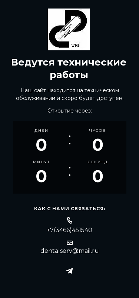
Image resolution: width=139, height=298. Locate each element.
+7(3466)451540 (69, 230)
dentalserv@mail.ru (69, 250)
